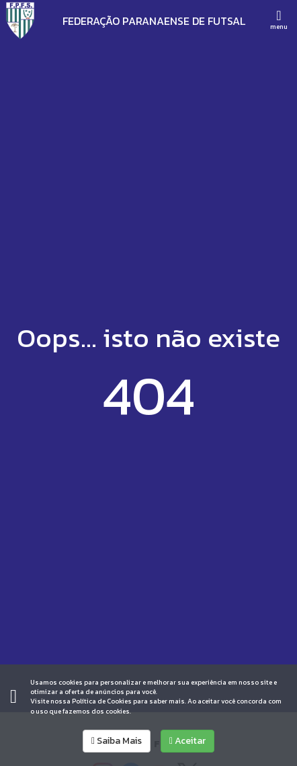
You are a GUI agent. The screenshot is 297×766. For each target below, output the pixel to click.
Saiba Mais (116, 741)
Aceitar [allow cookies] (187, 741)
